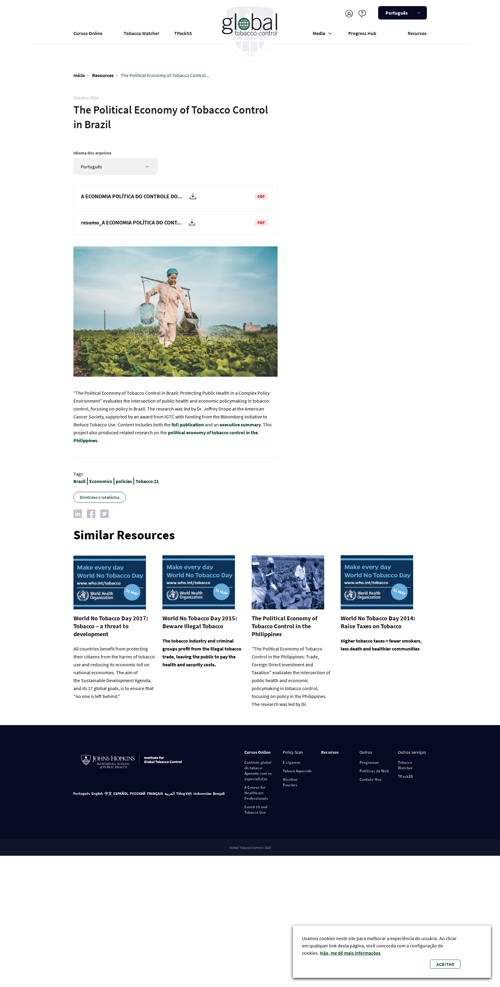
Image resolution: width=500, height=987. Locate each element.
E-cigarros (291, 762)
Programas (369, 762)
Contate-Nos (370, 779)
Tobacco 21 (147, 481)
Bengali (219, 793)
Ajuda (362, 13)
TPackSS (183, 33)
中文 (108, 793)
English (97, 793)
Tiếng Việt (184, 793)
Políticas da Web (374, 771)
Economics (100, 481)
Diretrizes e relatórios (99, 497)
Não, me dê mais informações (350, 953)
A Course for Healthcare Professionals (256, 793)
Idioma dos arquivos (92, 153)
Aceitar (445, 964)
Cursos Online (87, 33)
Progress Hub (362, 33)
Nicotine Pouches (290, 782)
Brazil (79, 481)
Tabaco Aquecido (297, 771)
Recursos (417, 33)
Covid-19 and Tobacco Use (255, 809)
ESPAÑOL (120, 793)
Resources (103, 75)
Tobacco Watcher (141, 33)
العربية (170, 793)
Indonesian (202, 793)
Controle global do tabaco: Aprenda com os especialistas (258, 770)
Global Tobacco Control (250, 31)
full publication (188, 424)
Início (79, 75)
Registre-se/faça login (349, 13)
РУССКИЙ (137, 793)
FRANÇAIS (155, 793)
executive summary (240, 424)
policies (124, 481)
